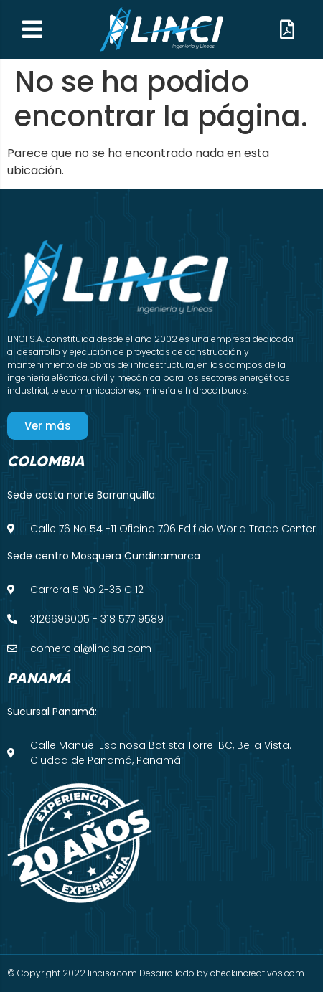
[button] (32, 29)
